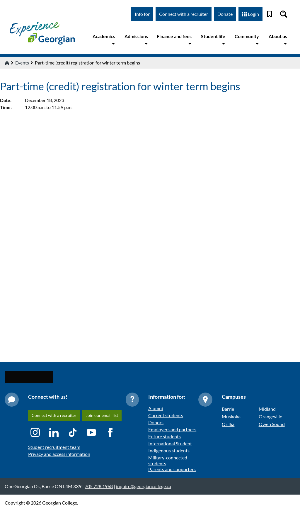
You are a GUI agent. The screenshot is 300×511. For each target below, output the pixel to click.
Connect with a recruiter (183, 14)
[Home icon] (7, 62)
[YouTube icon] (91, 432)
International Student (170, 443)
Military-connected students (167, 460)
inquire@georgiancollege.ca (143, 486)
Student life (213, 39)
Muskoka (231, 416)
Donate (225, 14)
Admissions (136, 39)
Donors (155, 422)
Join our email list (102, 415)
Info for (142, 14)
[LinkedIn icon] (54, 432)
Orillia (228, 424)
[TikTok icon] (72, 432)
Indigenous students (169, 450)
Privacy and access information (59, 454)
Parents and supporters (172, 469)
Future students (164, 436)
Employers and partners (172, 429)
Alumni (155, 408)
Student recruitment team (54, 447)
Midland (267, 409)
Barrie (228, 409)
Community (247, 39)
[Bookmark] (269, 14)
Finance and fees (174, 39)
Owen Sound (272, 424)
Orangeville (270, 416)
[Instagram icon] (35, 432)
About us (278, 39)
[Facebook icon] (110, 432)
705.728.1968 (99, 486)
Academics (104, 39)
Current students (165, 415)
